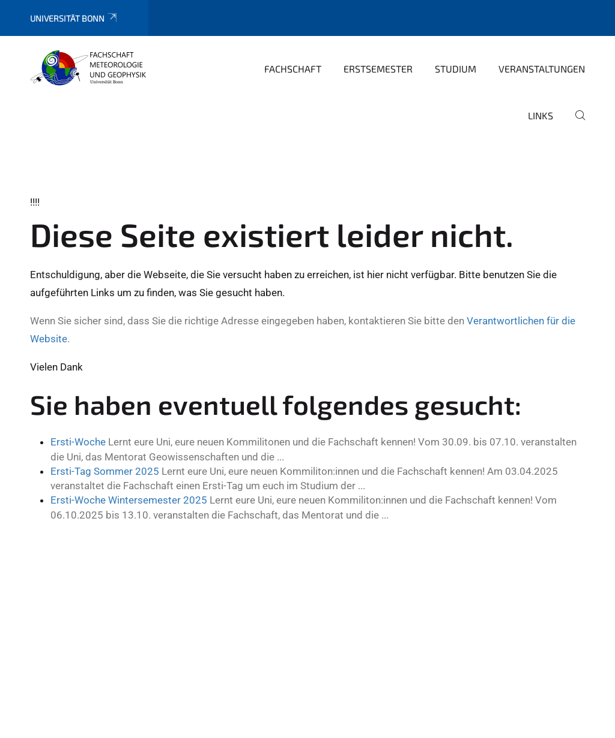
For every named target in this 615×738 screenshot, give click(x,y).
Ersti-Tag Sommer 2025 (104, 471)
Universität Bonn (74, 18)
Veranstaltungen (541, 68)
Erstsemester (378, 68)
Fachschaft (292, 68)
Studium (455, 68)
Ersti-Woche (78, 442)
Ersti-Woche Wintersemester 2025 (128, 500)
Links (540, 115)
